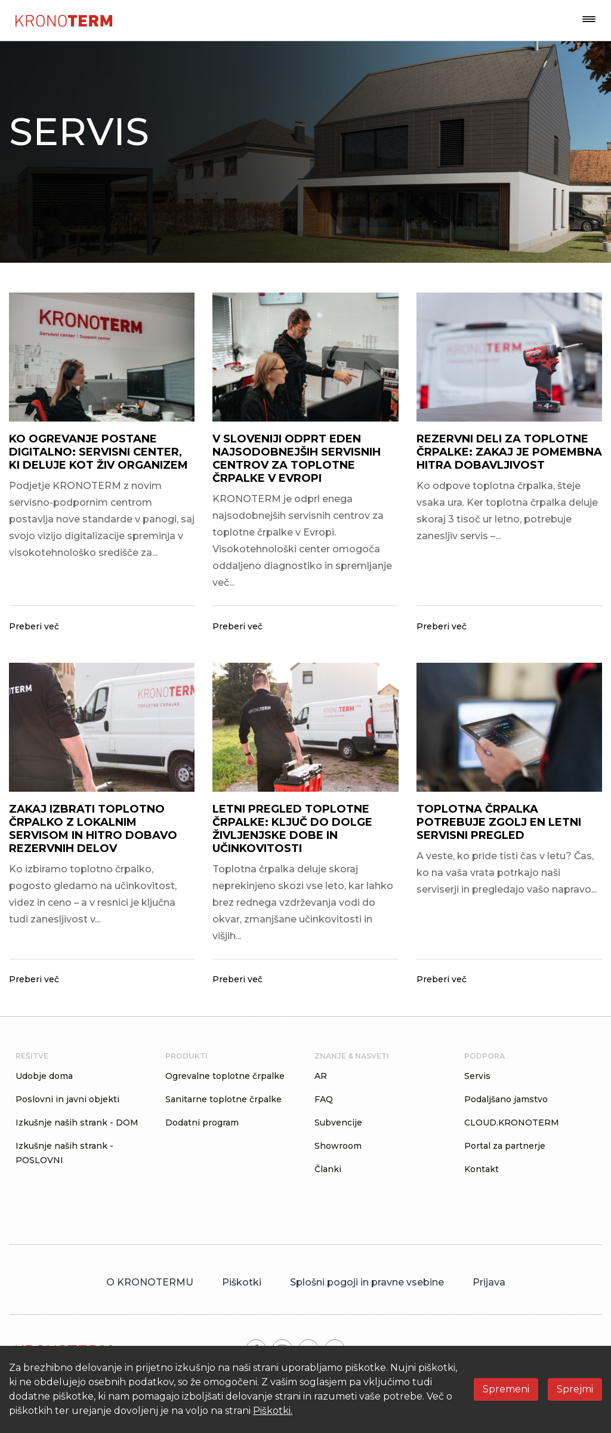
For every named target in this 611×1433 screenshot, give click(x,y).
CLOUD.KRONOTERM (511, 1122)
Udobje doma (44, 1076)
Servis (477, 1076)
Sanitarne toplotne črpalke (223, 1099)
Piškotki (241, 1282)
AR (320, 1076)
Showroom (338, 1145)
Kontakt (481, 1169)
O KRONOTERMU (149, 1282)
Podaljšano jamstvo (506, 1099)
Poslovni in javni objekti (67, 1099)
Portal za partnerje (504, 1145)
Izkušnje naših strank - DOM (77, 1122)
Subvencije (338, 1122)
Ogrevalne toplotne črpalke (225, 1076)
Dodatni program (202, 1122)
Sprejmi (575, 1389)
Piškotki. (272, 1410)
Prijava (489, 1282)
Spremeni (506, 1389)
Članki (327, 1169)
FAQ (323, 1099)
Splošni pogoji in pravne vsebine (367, 1282)
